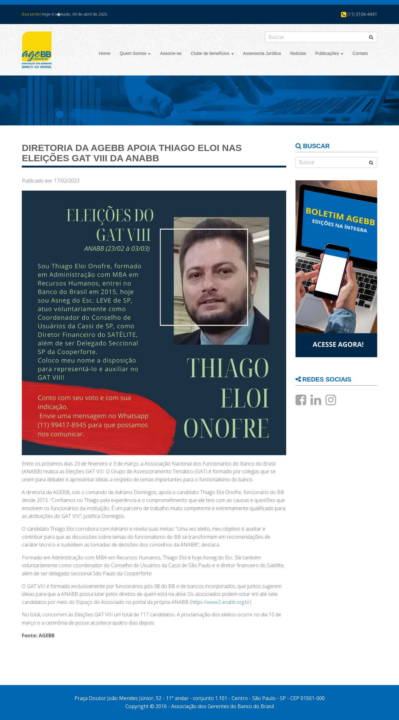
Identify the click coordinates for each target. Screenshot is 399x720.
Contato (360, 53)
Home (104, 53)
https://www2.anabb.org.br (220, 602)
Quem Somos (135, 53)
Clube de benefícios (212, 53)
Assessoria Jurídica (262, 53)
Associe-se (170, 53)
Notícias (298, 53)
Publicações (329, 53)
